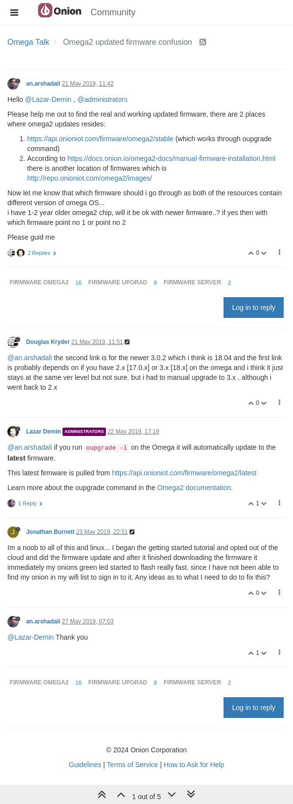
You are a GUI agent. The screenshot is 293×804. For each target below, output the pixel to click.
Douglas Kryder (48, 342)
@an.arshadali (29, 358)
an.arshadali (43, 83)
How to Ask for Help (194, 765)
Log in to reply (253, 307)
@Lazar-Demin (48, 99)
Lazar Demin (43, 431)
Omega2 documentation (193, 488)
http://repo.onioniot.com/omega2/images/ (89, 178)
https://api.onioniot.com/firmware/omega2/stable (100, 139)
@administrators (102, 99)
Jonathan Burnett (50, 531)
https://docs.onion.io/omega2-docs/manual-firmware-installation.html (171, 158)
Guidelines (85, 765)
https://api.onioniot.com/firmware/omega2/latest (184, 473)
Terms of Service (132, 765)
